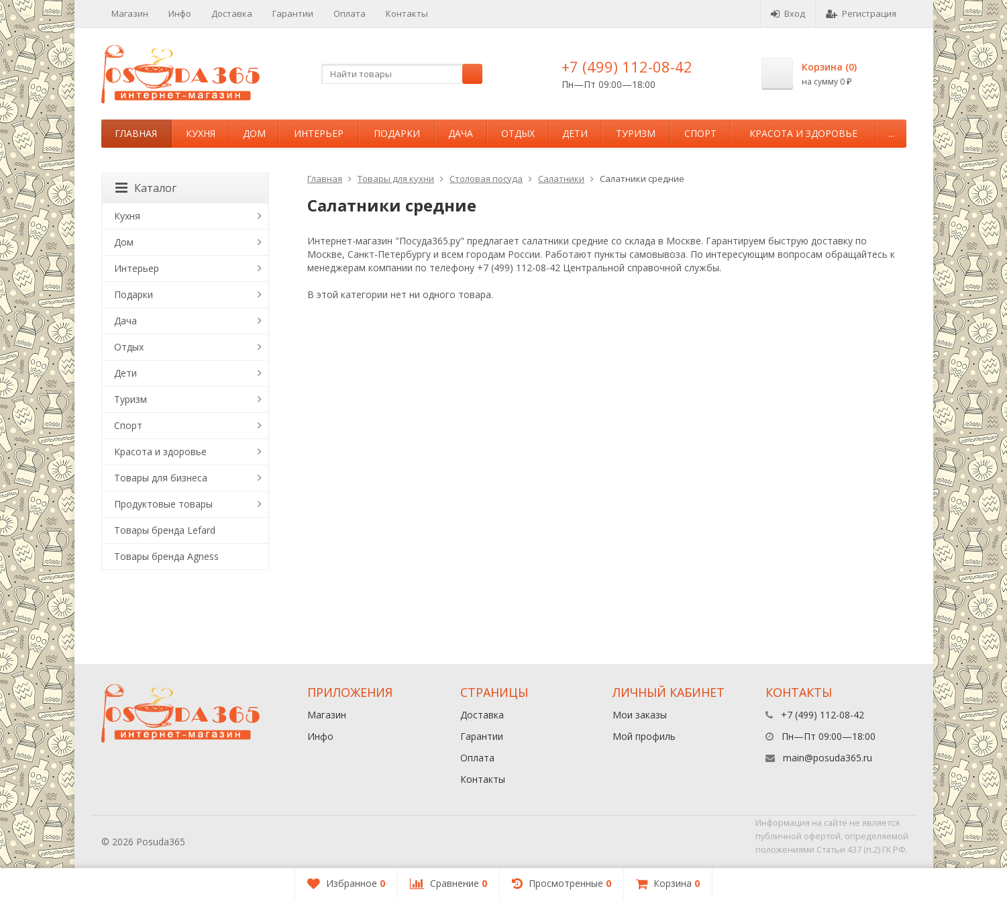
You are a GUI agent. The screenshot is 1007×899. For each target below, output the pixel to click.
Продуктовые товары (163, 504)
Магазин (129, 13)
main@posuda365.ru (827, 757)
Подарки (397, 133)
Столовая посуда (486, 179)
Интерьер (318, 133)
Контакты (407, 13)
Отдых (518, 133)
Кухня (200, 133)
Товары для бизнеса (160, 477)
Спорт (700, 133)
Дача (460, 133)
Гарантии (292, 13)
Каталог (145, 188)
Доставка (231, 13)
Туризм (635, 133)
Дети (575, 133)
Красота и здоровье (803, 133)
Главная (136, 133)
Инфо (179, 13)
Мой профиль (644, 736)
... (891, 133)
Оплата (349, 13)
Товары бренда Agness (166, 556)
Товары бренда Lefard (164, 530)
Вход (788, 13)
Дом (254, 133)
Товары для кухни (396, 179)
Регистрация (861, 13)
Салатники (561, 179)
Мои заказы (640, 714)
